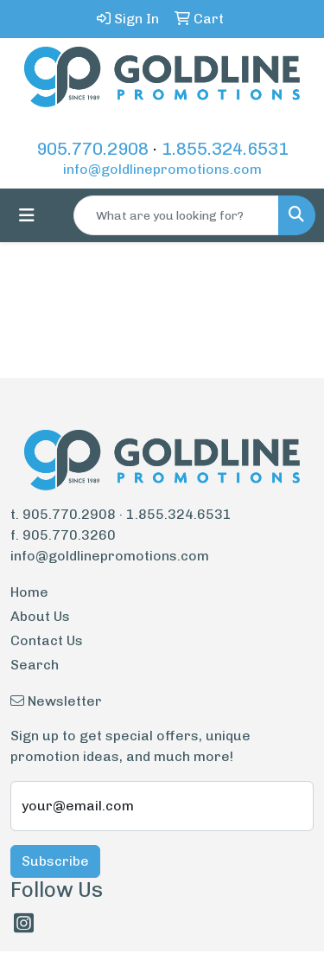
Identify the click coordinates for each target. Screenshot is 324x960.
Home (29, 592)
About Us (40, 616)
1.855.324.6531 (225, 148)
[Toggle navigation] (27, 215)
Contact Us (46, 640)
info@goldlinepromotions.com (162, 169)
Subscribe (55, 861)
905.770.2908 (92, 148)
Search (34, 664)
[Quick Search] (176, 215)
